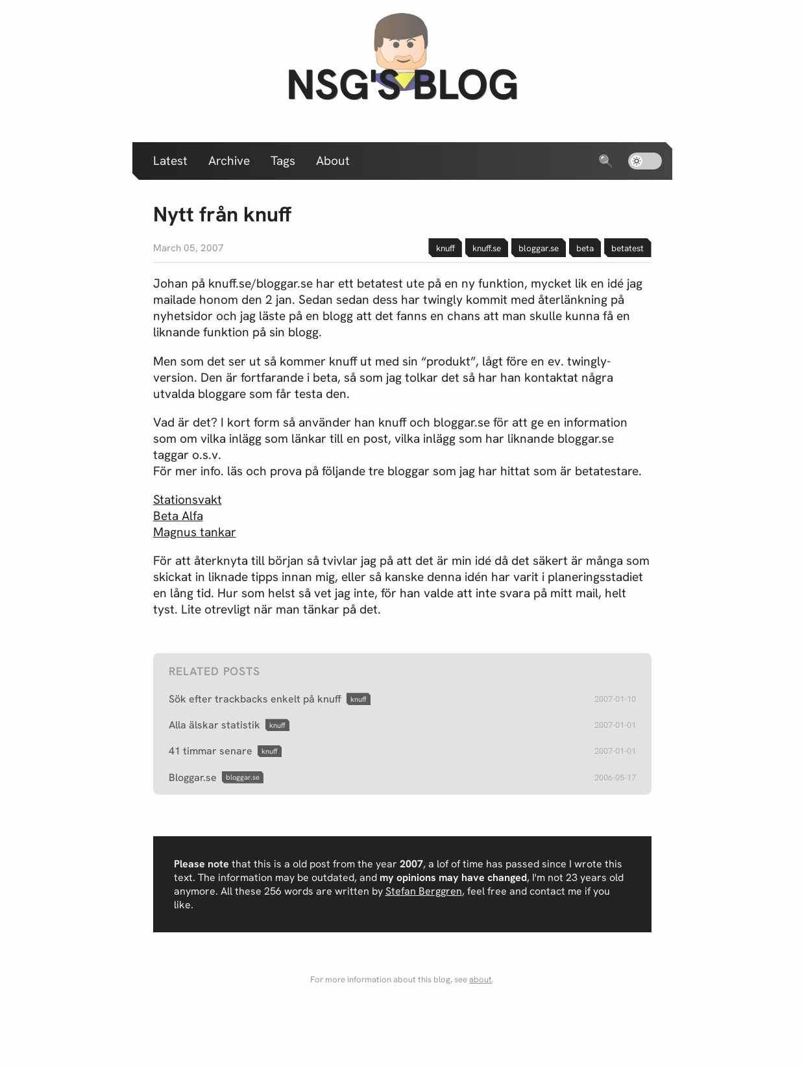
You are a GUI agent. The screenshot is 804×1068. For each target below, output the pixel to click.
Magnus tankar (194, 532)
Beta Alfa (178, 516)
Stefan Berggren (423, 891)
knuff (445, 248)
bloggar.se (538, 248)
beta (585, 248)
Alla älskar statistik (214, 725)
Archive (229, 161)
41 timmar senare (210, 751)
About (333, 161)
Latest (170, 161)
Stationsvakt (187, 499)
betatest (627, 248)
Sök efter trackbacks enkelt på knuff (255, 699)
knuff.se (486, 248)
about (480, 979)
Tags (283, 161)
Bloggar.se (193, 777)
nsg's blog (402, 84)
